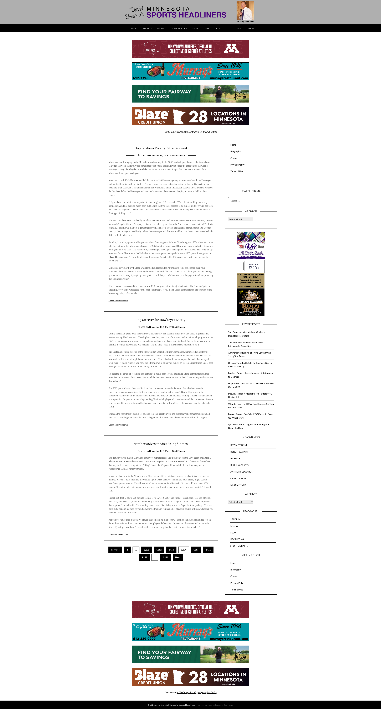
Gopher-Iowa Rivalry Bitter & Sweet (161, 148)
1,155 (196, 549)
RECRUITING (237, 539)
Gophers (132, 28)
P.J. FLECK (235, 458)
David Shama (180, 155)
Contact (234, 158)
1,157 (144, 557)
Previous (115, 549)
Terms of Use (236, 171)
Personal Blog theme (224, 705)
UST (229, 28)
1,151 (146, 549)
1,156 (208, 549)
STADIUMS (236, 519)
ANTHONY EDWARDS (241, 471)
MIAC (239, 28)
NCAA (233, 532)
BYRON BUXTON (239, 451)
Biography (235, 151)
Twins (160, 28)
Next (177, 557)
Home (233, 144)
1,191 (165, 557)
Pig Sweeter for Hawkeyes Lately (161, 319)
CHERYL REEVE (238, 478)
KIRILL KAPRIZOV (239, 465)
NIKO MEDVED (238, 485)
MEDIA (234, 526)
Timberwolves (178, 28)
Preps (250, 28)
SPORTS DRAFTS (239, 545)
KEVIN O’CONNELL (240, 445)
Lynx (219, 28)
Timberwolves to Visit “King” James (161, 443)
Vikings (147, 28)
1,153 (171, 549)
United (207, 28)
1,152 (158, 549)
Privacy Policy (237, 164)
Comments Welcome (119, 300)
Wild (195, 28)
